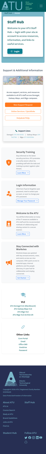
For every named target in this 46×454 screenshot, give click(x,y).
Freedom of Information (23, 395)
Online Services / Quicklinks (23, 111)
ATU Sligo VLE (23, 311)
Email (23, 341)
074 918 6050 (18, 134)
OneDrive (23, 347)
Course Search (9, 410)
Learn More (23, 172)
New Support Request (23, 104)
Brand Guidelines (10, 418)
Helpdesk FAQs (23, 117)
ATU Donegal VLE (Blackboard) (23, 305)
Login (15, 51)
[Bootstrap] (18, 379)
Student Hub (10, 433)
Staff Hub (8, 13)
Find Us (6, 426)
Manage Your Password (27, 200)
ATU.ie (5, 406)
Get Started (23, 277)
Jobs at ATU (8, 422)
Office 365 (23, 344)
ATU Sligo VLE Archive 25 (23, 314)
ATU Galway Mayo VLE (23, 308)
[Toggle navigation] (41, 5)
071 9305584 (29, 137)
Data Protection (8, 395)
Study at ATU (8, 414)
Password (23, 350)
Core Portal (23, 338)
